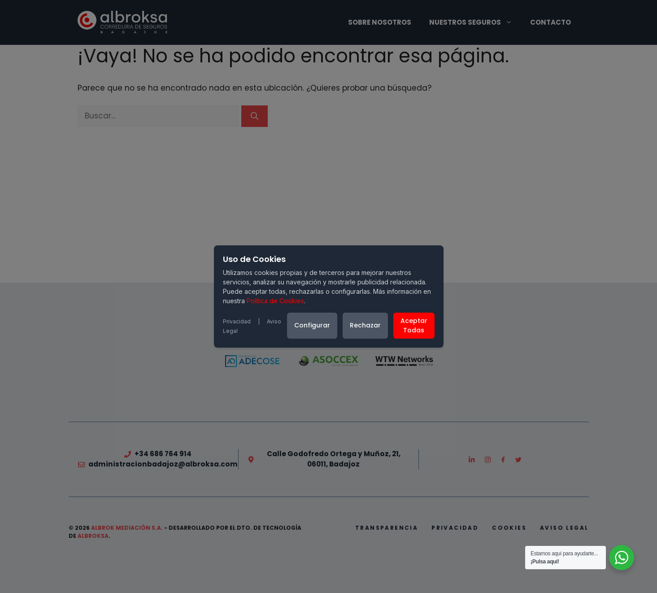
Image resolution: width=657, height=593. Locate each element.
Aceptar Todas (413, 325)
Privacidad (237, 321)
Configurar (312, 325)
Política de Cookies (275, 301)
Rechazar (365, 325)
